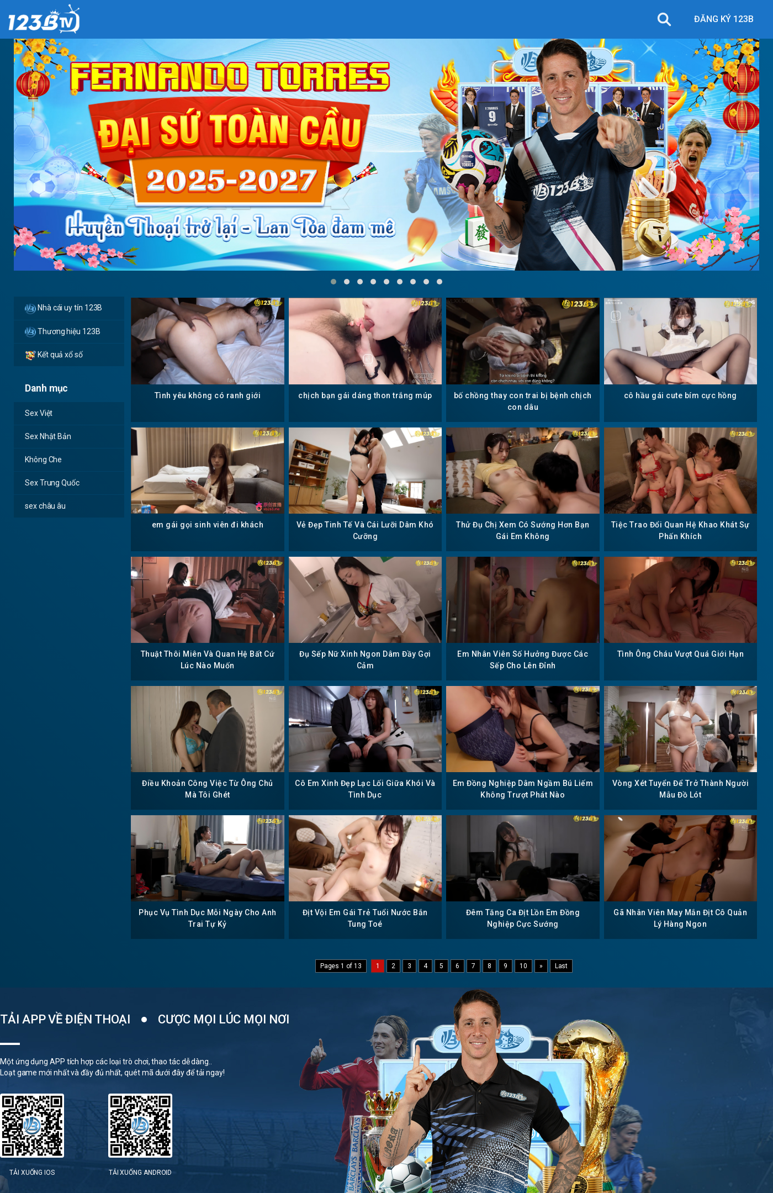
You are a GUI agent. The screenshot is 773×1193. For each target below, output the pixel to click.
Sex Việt (38, 413)
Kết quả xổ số (54, 355)
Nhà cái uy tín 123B (63, 308)
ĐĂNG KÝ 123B (724, 19)
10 (523, 966)
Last (561, 966)
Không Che (43, 459)
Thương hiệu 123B (62, 331)
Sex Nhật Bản (48, 436)
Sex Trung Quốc (52, 482)
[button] (333, 281)
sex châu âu (45, 506)
